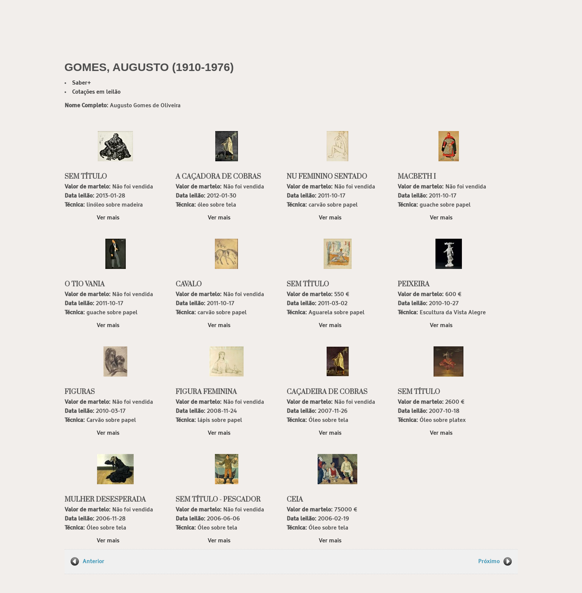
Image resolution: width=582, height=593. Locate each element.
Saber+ (81, 83)
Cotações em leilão (96, 92)
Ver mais (108, 218)
